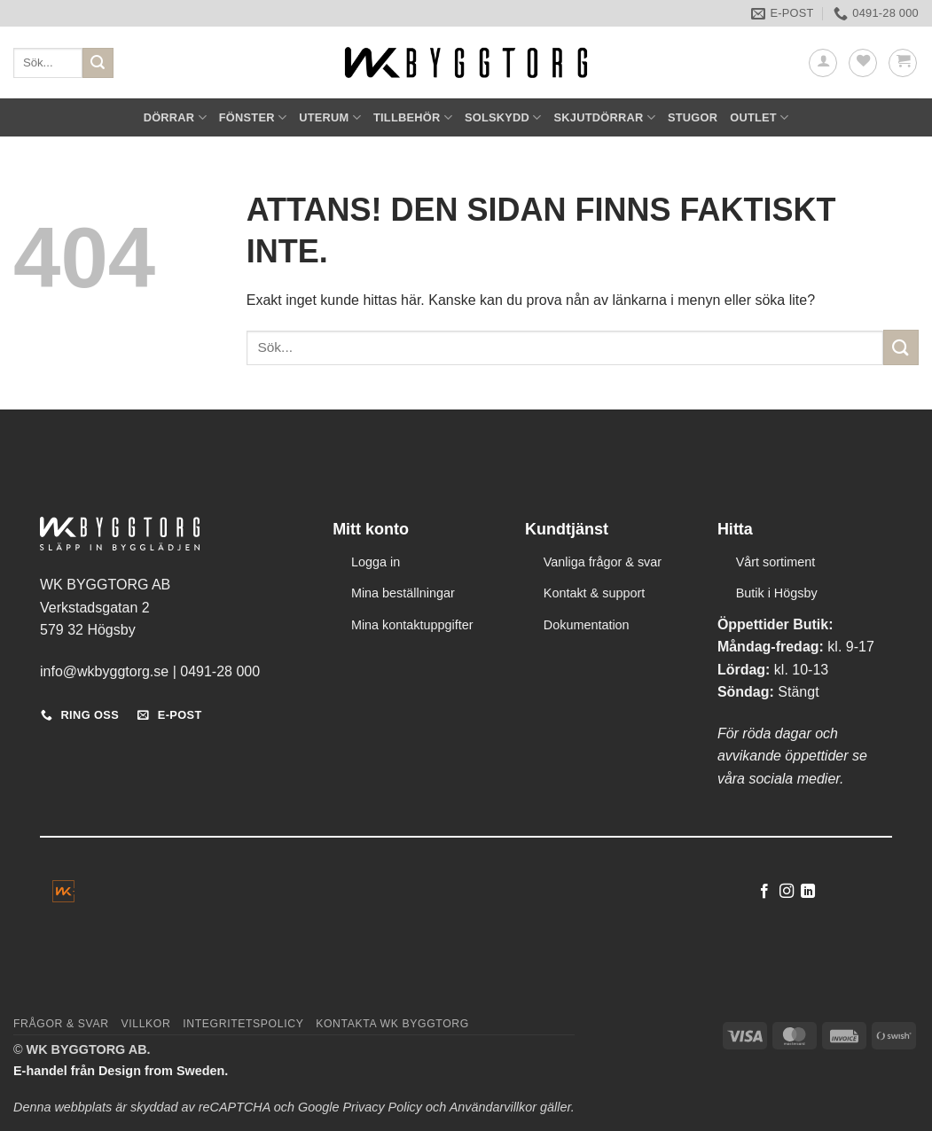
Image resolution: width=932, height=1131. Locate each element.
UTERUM (330, 117)
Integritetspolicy (243, 1024)
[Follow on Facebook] (764, 892)
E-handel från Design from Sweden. (120, 1071)
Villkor (145, 1024)
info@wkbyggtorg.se (104, 671)
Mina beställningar (403, 593)
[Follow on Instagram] (786, 892)
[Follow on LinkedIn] (808, 892)
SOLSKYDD (503, 117)
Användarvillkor (493, 1107)
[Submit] (97, 63)
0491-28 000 (220, 671)
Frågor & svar (61, 1024)
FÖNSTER (252, 117)
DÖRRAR (175, 117)
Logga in (375, 562)
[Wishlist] (863, 63)
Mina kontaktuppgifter (412, 625)
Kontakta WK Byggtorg (392, 1024)
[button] (823, 63)
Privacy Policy (382, 1107)
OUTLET (759, 117)
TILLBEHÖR (412, 117)
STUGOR (692, 117)
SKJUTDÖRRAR (604, 117)
